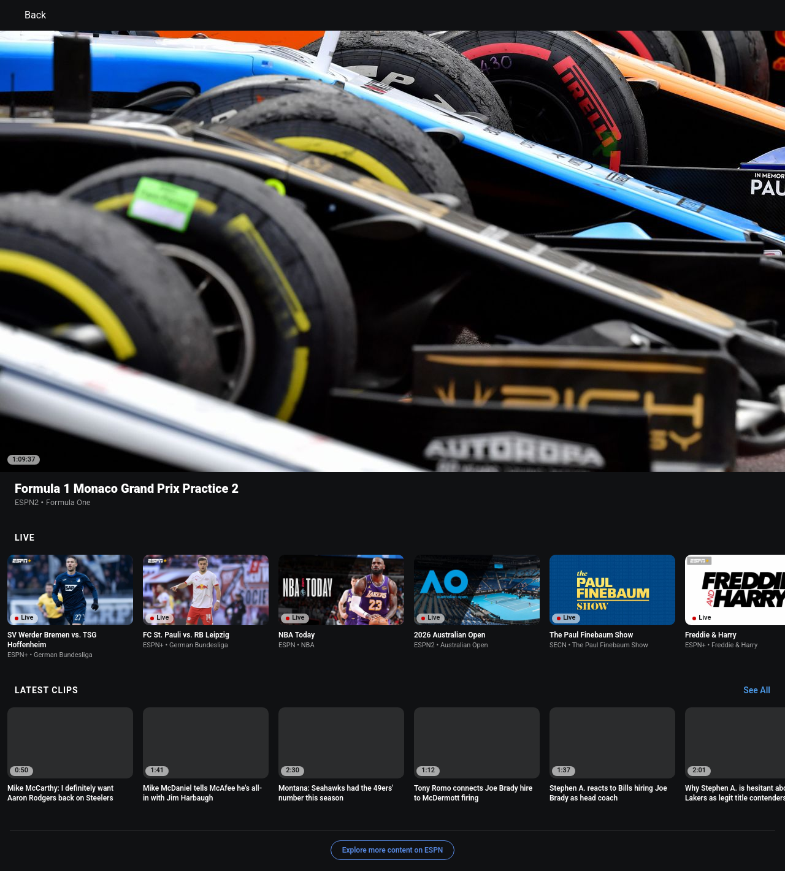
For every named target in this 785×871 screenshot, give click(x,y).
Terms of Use (93, 813)
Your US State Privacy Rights (237, 813)
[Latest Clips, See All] (762, 611)
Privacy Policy (151, 813)
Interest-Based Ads (451, 813)
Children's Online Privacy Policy (353, 813)
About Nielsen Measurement (544, 813)
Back (28, 15)
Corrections (234, 824)
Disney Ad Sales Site (106, 824)
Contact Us (709, 813)
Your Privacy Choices (641, 813)
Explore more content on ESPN (392, 770)
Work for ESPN (177, 824)
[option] (70, 527)
